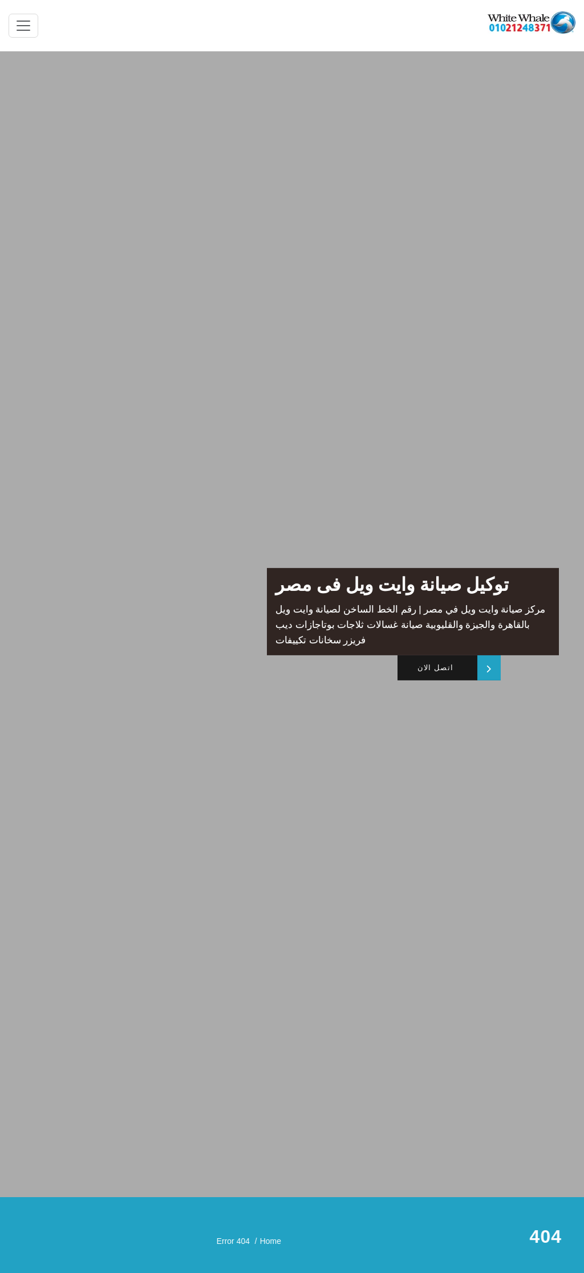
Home (519, 1241)
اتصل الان (435, 667)
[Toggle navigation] (23, 26)
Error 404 (479, 1241)
